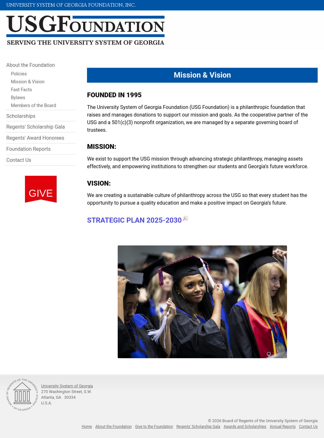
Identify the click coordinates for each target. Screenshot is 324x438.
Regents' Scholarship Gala (35, 127)
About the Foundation (30, 65)
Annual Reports (283, 426)
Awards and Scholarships (245, 426)
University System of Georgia (67, 386)
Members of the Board (33, 105)
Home (87, 426)
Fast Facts (21, 89)
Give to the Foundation (154, 426)
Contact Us (18, 160)
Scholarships (20, 116)
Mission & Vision (27, 82)
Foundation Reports (28, 149)
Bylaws (18, 97)
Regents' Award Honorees (35, 138)
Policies (19, 74)
